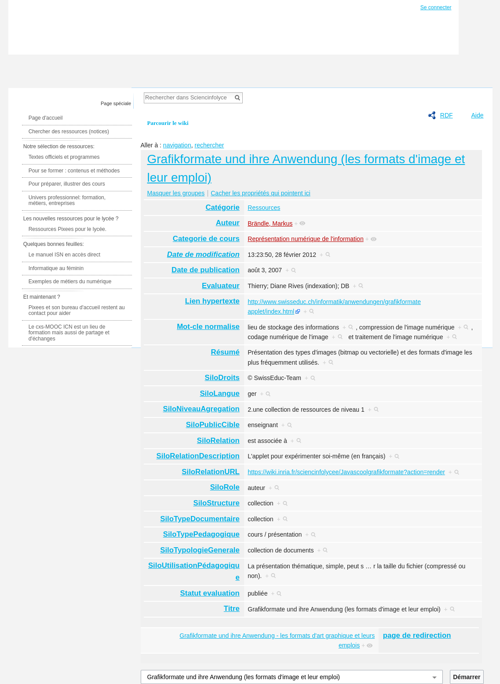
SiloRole (225, 487)
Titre (232, 608)
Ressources (264, 207)
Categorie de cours (206, 238)
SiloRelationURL (210, 472)
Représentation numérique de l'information (305, 238)
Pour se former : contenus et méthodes (74, 171)
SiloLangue (219, 393)
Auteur (228, 223)
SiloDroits (222, 377)
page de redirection (417, 635)
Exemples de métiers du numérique (70, 281)
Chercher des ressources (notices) (69, 131)
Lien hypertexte (212, 301)
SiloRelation (218, 440)
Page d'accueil (46, 118)
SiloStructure (216, 503)
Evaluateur (221, 286)
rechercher (209, 145)
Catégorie (222, 207)
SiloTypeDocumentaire (200, 519)
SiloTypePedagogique (201, 534)
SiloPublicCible (213, 425)
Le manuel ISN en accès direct (64, 255)
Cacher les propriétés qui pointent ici (260, 193)
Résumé (225, 352)
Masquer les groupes (176, 193)
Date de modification (203, 254)
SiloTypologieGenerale (200, 550)
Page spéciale (116, 103)
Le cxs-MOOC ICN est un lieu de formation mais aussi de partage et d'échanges (69, 333)
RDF (446, 115)
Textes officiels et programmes (64, 157)
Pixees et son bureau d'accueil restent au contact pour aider (77, 310)
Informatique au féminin (56, 268)
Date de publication (206, 270)
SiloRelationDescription (198, 456)
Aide (477, 115)
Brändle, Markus (270, 223)
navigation (177, 145)
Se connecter (436, 7)
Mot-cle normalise (208, 326)
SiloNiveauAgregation (201, 409)
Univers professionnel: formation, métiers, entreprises (67, 200)
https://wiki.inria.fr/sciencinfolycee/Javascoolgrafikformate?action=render (346, 472)
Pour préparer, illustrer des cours (67, 184)
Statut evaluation (210, 593)
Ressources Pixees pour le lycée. (67, 229)
